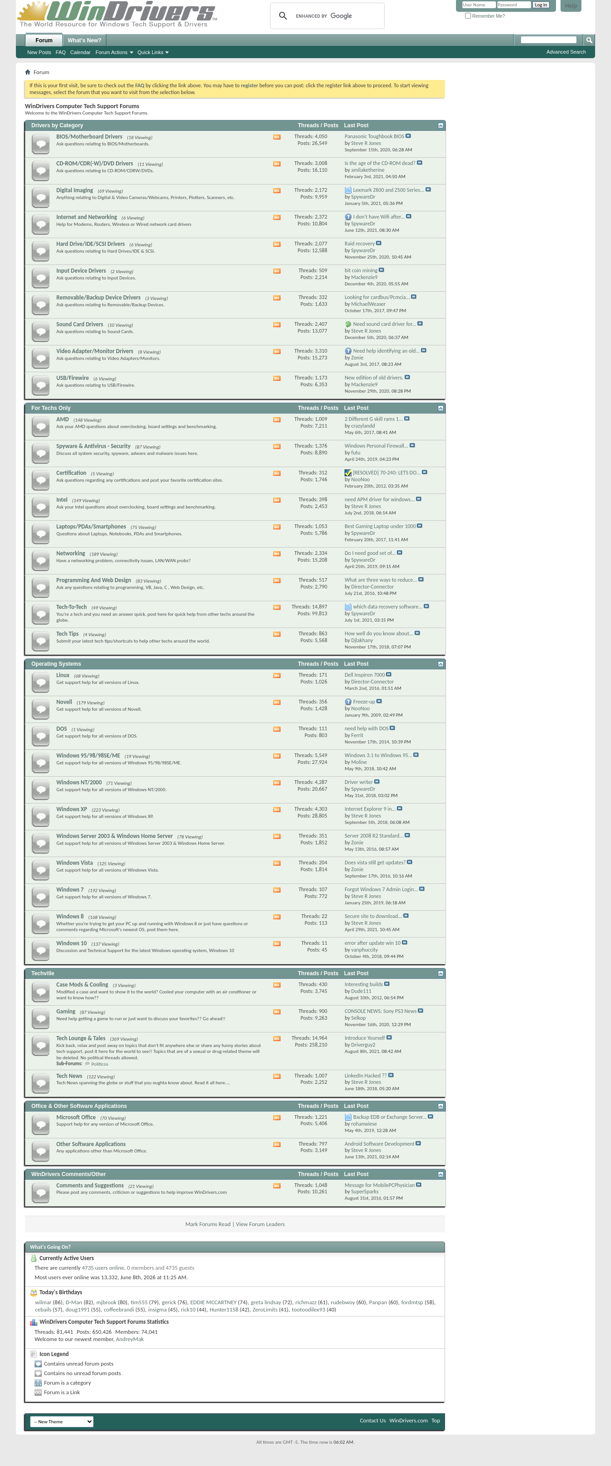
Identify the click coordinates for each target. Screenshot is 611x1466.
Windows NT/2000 (79, 782)
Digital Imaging (74, 190)
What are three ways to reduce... (381, 580)
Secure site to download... (373, 916)
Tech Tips (67, 633)
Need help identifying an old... (386, 351)
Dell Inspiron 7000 (365, 675)
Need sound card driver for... (384, 324)
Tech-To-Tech (71, 606)
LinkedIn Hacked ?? (366, 1075)
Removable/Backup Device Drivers (98, 297)
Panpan (378, 1302)
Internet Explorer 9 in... (370, 809)
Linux (63, 675)
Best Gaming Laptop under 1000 (380, 526)
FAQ (61, 52)
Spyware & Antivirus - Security (93, 446)
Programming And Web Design (93, 580)
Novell (64, 701)
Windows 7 (70, 889)
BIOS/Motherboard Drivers (89, 136)
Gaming (65, 1011)
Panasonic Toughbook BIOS (374, 136)
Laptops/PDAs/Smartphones (91, 526)
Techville (42, 973)
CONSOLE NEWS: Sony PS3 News (380, 1011)
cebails (43, 1309)
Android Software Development (380, 1144)
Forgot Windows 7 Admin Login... (381, 889)
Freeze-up (364, 701)
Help (571, 6)
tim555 (138, 1302)
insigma (157, 1309)
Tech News (69, 1075)
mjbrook (106, 1302)
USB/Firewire (72, 377)
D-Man (74, 1302)
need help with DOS (367, 728)
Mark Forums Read (208, 1224)
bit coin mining (361, 270)
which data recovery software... (388, 606)
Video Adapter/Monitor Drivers (94, 351)
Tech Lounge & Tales (80, 1038)
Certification (71, 472)
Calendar (80, 52)
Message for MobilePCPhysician (380, 1185)
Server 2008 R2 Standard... (374, 836)
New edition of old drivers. (374, 377)
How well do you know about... (379, 633)
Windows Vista (74, 862)
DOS (61, 728)
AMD (62, 419)
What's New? (84, 40)
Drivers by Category (57, 125)
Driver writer (359, 782)
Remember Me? (485, 16)
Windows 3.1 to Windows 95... (378, 755)
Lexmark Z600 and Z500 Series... (388, 190)
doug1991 (77, 1309)
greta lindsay (266, 1302)
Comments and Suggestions (90, 1185)
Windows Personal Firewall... (376, 446)
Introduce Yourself (365, 1038)
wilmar (43, 1302)
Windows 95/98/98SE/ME (88, 755)
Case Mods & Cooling (82, 984)
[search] (326, 15)
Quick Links (151, 52)
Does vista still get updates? (375, 862)
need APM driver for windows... (380, 499)
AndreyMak (130, 1339)
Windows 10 (71, 943)
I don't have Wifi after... (379, 217)
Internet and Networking (86, 217)
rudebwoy (343, 1302)
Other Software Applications (90, 1144)
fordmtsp (412, 1302)
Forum (43, 40)
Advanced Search (566, 52)
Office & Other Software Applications (79, 1106)
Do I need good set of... (370, 553)
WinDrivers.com (409, 1420)
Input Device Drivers (81, 270)
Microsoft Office (76, 1117)
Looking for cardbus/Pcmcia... (377, 297)
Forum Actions (111, 52)
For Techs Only (50, 408)
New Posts (39, 52)
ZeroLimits (265, 1309)
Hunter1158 (224, 1309)
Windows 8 (70, 916)
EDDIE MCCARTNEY (213, 1302)
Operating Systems (56, 664)
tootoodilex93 (309, 1309)
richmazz (306, 1302)
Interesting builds (364, 984)
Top (435, 1420)
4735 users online (103, 1267)
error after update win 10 (373, 943)
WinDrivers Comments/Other (68, 1174)
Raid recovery (360, 243)
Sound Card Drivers (79, 324)
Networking (70, 553)
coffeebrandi (119, 1309)
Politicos (99, 1064)
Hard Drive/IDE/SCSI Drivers (90, 243)
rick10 (188, 1309)
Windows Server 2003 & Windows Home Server (114, 836)
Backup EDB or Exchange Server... (389, 1117)
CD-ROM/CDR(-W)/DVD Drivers (94, 163)
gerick (169, 1302)
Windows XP (71, 809)
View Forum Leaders (260, 1224)
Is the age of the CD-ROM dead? (380, 163)
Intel (61, 499)
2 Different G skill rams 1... (374, 419)
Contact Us (373, 1420)
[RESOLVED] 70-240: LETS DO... (387, 472)
